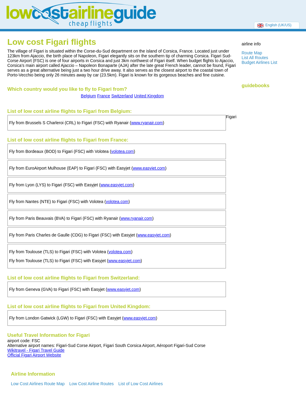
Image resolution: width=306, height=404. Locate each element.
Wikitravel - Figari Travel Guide (36, 350)
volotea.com (122, 151)
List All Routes (255, 57)
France (103, 95)
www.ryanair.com (147, 122)
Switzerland (122, 95)
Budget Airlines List (259, 62)
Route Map (252, 52)
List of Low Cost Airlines (140, 383)
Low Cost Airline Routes (91, 383)
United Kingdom (149, 95)
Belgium (88, 95)
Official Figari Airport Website (34, 355)
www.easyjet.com (149, 168)
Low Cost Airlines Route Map (38, 383)
